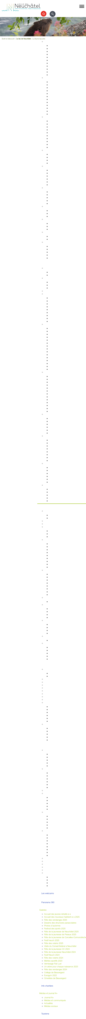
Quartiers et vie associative (56, 793)
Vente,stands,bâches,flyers (61, 849)
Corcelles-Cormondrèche (60, 351)
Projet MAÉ (54, 676)
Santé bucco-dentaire (58, 179)
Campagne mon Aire (58, 754)
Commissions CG (56, 555)
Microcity (53, 586)
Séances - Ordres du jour (60, 546)
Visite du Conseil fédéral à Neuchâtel (60, 946)
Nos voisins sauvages (58, 443)
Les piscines (54, 288)
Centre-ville (49, 414)
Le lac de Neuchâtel (23, 39)
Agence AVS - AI (56, 200)
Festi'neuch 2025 (51, 940)
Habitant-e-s (49, 77)
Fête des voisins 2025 (53, 943)
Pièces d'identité (56, 96)
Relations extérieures (53, 620)
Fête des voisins (56, 806)
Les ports (53, 467)
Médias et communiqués (55, 1000)
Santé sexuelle (55, 176)
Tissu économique (57, 588)
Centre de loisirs (56, 763)
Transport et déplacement (55, 294)
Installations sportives (58, 282)
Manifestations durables (59, 838)
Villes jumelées (55, 624)
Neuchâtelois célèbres (58, 337)
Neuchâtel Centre (56, 430)
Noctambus (54, 306)
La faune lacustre (56, 482)
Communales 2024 (57, 781)
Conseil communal (52, 526)
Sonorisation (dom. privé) (60, 846)
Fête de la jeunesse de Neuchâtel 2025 (61, 931)
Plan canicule (55, 236)
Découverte (54, 718)
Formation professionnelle (55, 688)
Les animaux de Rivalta (59, 402)
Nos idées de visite (57, 492)
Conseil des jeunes (57, 760)
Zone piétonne (55, 418)
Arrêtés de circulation (58, 121)
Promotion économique (59, 591)
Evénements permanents (60, 272)
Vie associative (55, 880)
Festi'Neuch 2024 (52, 955)
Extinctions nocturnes (58, 213)
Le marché (53, 421)
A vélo (51, 312)
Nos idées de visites (58, 346)
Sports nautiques (56, 476)
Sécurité (47, 117)
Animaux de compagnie (59, 163)
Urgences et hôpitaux (58, 170)
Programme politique (58, 533)
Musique (52, 396)
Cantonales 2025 (56, 778)
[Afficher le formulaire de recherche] (52, 14)
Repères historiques (57, 328)
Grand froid (54, 239)
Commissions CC (56, 536)
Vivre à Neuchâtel (47, 37)
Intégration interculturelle (59, 816)
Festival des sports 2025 (54, 928)
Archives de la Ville (52, 702)
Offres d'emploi (55, 223)
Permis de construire (58, 54)
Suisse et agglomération (59, 627)
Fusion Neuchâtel (51, 511)
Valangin (52, 357)
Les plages (53, 470)
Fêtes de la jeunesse (58, 673)
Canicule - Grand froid (54, 232)
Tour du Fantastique (57, 388)
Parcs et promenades (58, 63)
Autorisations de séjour (59, 99)
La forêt (52, 457)
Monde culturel (55, 376)
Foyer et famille (50, 150)
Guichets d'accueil (57, 82)
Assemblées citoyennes (54, 790)
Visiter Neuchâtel (51, 324)
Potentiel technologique (59, 659)
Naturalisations (55, 105)
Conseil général (50, 539)
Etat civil (52, 108)
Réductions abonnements (60, 301)
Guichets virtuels (51, 523)
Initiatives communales (59, 611)
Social (46, 187)
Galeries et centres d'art (59, 391)
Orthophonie (54, 173)
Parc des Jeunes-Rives (59, 460)
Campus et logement (53, 696)
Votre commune (46, 507)
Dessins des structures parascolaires (60, 922)
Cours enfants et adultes (59, 285)
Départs (52, 90)
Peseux (52, 354)
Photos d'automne (52, 925)
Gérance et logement (58, 51)
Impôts (52, 114)
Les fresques (54, 427)
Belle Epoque (55, 360)
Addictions (53, 182)
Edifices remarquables (58, 331)
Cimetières (53, 111)
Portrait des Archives (58, 721)
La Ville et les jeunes (53, 750)
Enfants (52, 154)
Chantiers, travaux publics (60, 57)
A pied (52, 309)
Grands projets (55, 45)
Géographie (54, 343)
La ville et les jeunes (57, 885)
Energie (52, 210)
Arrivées (52, 87)
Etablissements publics (59, 577)
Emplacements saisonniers (60, 580)
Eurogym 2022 (50, 975)
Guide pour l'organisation (60, 835)
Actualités (48, 1003)
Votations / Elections (58, 877)
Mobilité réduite (55, 321)
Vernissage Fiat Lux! (52, 963)
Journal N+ (49, 997)
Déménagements (56, 93)
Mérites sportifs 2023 (53, 960)
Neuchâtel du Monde (58, 630)
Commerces (54, 574)
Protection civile (56, 141)
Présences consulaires (59, 825)
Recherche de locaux (58, 594)
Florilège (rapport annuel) (59, 411)
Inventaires (53, 706)
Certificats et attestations (60, 255)
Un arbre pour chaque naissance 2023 (61, 966)
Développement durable (54, 206)
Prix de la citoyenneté (53, 870)
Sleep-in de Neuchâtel (59, 192)
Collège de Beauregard (54, 972)
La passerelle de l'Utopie (60, 473)
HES (46, 682)
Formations (54, 734)
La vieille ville (54, 424)
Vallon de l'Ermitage (57, 451)
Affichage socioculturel (58, 840)
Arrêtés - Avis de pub (58, 552)
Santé (46, 166)
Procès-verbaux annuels (59, 564)
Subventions (49, 858)
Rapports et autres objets (60, 558)
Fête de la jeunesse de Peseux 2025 (60, 934)
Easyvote (53, 775)
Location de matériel (58, 855)
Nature (47, 436)
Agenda (47, 268)
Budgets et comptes (53, 636)
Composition (54, 531)
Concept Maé (55, 157)
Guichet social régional (59, 197)
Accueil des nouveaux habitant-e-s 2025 (62, 917)
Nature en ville (55, 66)
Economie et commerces (55, 570)
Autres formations (51, 693)
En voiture (53, 318)
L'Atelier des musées (58, 408)
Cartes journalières (57, 304)
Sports (47, 278)
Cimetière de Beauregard (55, 978)
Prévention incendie (57, 132)
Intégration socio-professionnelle (63, 203)
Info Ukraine (54, 828)
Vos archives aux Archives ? (61, 715)
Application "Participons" (55, 867)
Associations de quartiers (60, 797)
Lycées (47, 679)
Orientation (53, 229)
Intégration (48, 812)
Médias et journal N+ (48, 993)
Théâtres (53, 382)
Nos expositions (56, 712)
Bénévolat (48, 864)
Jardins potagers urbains (60, 809)
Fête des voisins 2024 (53, 957)
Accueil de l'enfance (58, 258)
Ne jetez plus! (55, 216)
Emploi (47, 219)
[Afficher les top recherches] (44, 14)
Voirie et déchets (56, 60)
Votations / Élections (53, 768)
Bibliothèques (55, 405)
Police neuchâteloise (58, 147)
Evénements (54, 379)
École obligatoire (51, 669)
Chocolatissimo (55, 363)
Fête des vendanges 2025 (55, 920)
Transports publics (57, 298)
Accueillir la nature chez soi (61, 440)
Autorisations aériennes (59, 144)
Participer (43, 746)
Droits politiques (51, 604)
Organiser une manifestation (56, 830)
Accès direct (49, 242)
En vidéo (53, 369)
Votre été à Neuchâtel (58, 348)
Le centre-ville (55, 583)
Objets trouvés (55, 84)
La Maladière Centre (58, 433)
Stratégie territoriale (57, 48)
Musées (52, 385)
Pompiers (53, 135)
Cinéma (52, 399)
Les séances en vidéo (58, 549)
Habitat (47, 41)
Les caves (48, 291)
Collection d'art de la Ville (60, 393)
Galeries (42, 910)
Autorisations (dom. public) (60, 843)
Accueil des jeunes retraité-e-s (57, 914)
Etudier (42, 665)
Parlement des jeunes (58, 757)
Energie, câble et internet (60, 74)
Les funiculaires (55, 366)
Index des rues (55, 69)
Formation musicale (52, 699)
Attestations (54, 102)
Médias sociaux (51, 1006)
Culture (47, 372)
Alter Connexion (56, 819)
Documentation (55, 518)
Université (48, 685)
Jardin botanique (56, 448)
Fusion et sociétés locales (60, 800)
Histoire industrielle (57, 334)
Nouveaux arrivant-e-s (58, 822)
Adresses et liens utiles (59, 184)
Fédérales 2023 (55, 784)
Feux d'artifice (55, 852)
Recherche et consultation (60, 709)
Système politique (57, 617)
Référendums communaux (60, 614)
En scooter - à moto (57, 315)
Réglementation (51, 597)
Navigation (53, 479)
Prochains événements (59, 275)
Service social (55, 194)
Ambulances (54, 138)
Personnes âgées (56, 160)
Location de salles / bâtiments (57, 861)
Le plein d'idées (56, 765)
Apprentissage (55, 226)
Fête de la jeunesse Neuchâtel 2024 (60, 952)
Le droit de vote (56, 608)
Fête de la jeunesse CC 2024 (57, 949)
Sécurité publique (56, 127)
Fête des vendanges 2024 (55, 969)
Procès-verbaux (56, 561)
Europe (52, 633)
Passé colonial (55, 340)
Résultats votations (57, 787)
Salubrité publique (57, 129)
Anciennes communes (58, 567)
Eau (50, 72)
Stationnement (55, 124)
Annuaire (48, 521)
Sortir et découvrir (47, 264)
